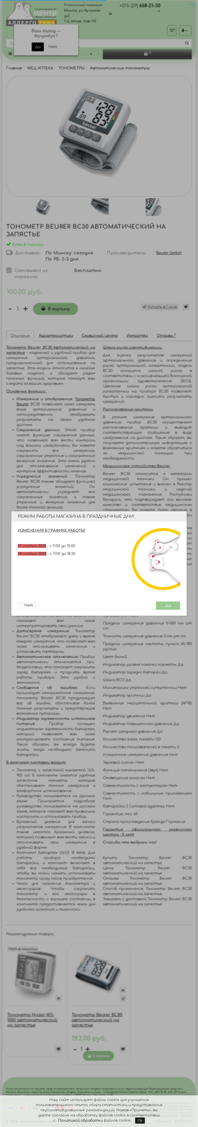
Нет (28, 605)
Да (168, 605)
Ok (140, 1120)
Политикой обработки (80, 1120)
